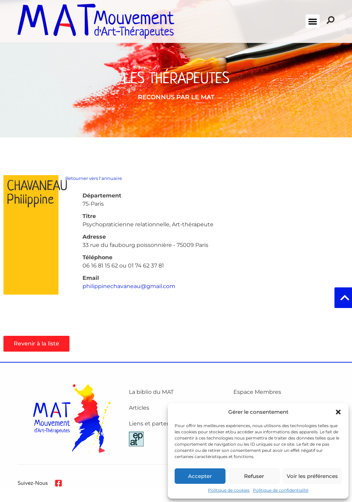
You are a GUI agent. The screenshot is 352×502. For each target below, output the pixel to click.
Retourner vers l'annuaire (93, 178)
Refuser (254, 476)
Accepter (200, 476)
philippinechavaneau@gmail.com (128, 286)
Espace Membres (257, 392)
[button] (338, 412)
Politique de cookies (229, 490)
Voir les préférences (312, 476)
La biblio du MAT (151, 392)
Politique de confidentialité (280, 490)
